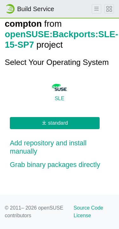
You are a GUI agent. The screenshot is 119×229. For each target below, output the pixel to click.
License (82, 215)
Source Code (88, 208)
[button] (59, 147)
